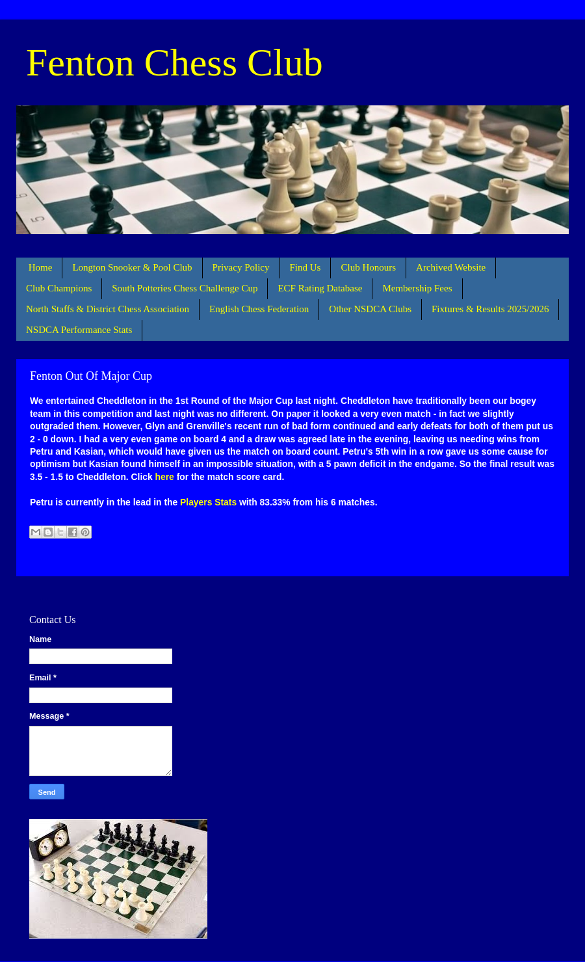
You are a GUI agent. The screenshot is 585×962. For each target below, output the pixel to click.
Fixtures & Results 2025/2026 (490, 309)
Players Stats (208, 502)
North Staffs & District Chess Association (107, 309)
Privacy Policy (241, 267)
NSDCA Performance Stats (79, 330)
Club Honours (368, 267)
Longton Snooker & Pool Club (132, 267)
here (164, 477)
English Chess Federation (259, 309)
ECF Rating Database (320, 288)
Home (41, 267)
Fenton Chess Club (174, 62)
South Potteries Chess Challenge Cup (184, 288)
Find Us (305, 267)
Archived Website (451, 267)
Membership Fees (417, 288)
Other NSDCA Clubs (370, 309)
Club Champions (59, 288)
